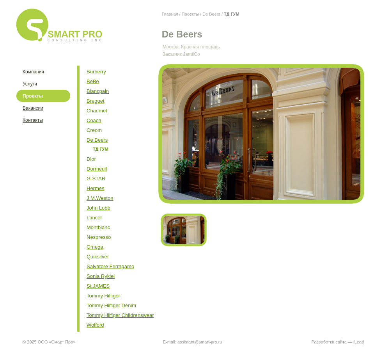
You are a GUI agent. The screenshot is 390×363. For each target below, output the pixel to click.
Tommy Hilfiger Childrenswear (120, 315)
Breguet (96, 101)
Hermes (96, 188)
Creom (94, 130)
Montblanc (98, 227)
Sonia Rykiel (101, 276)
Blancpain (98, 91)
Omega (95, 247)
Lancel (94, 218)
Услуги (30, 84)
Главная (170, 14)
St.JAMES (98, 286)
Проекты (190, 14)
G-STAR (96, 179)
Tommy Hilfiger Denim (111, 305)
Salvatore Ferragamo (110, 266)
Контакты (33, 120)
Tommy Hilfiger (103, 296)
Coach (94, 120)
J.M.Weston (100, 198)
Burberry (96, 72)
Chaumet (97, 111)
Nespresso (99, 237)
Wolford (95, 325)
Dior (91, 159)
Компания (33, 72)
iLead (358, 342)
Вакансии (33, 108)
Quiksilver (98, 257)
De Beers (211, 14)
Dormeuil (97, 169)
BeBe (93, 81)
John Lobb (98, 208)
